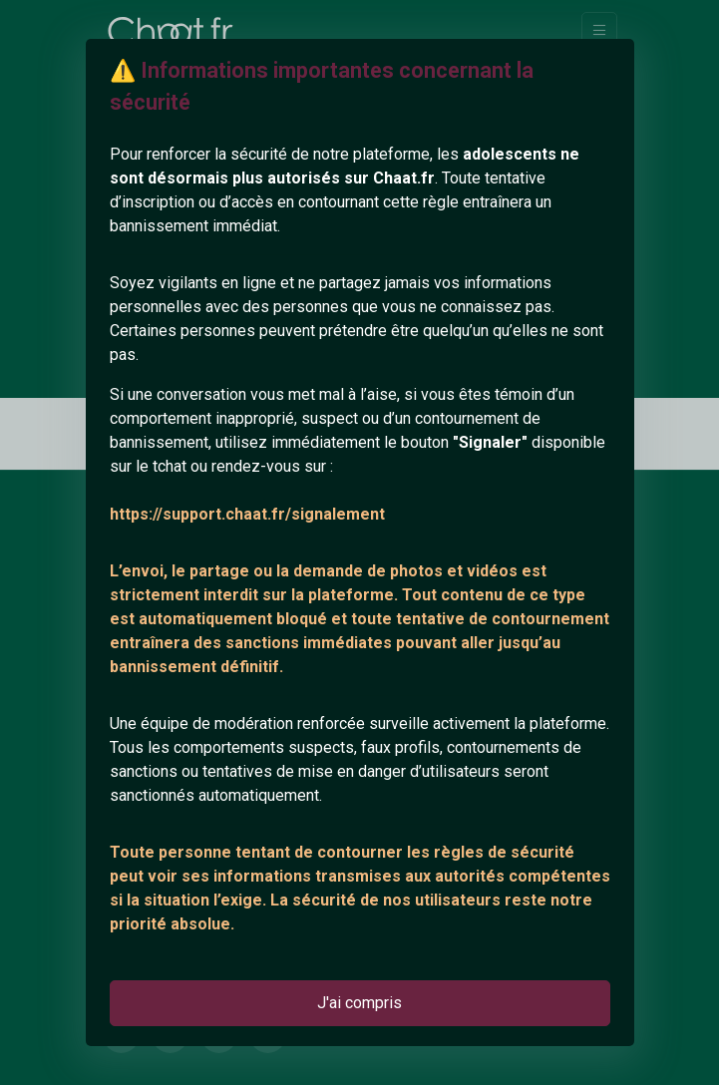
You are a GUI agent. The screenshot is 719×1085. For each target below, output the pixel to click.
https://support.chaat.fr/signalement (247, 514)
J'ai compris (359, 1002)
